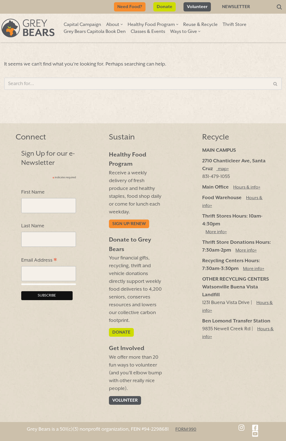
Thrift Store (234, 24)
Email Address (39, 261)
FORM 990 (185, 429)
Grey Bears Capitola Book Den (95, 31)
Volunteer (197, 6)
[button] (122, 24)
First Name (33, 192)
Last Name (32, 226)
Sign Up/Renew (129, 223)
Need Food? (129, 6)
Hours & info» (246, 187)
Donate (164, 6)
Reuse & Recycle (200, 24)
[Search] (279, 6)
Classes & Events (148, 31)
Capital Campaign (82, 24)
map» (222, 169)
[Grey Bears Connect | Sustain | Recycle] (27, 28)
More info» (216, 232)
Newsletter (236, 6)
